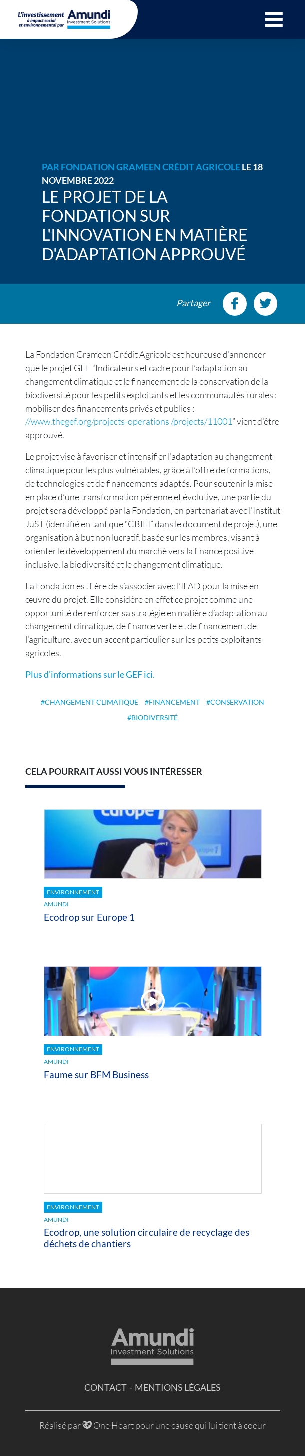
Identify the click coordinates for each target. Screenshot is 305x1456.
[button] (274, 19)
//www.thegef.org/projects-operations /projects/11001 (128, 421)
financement (174, 702)
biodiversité (154, 717)
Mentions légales (178, 1387)
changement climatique (91, 702)
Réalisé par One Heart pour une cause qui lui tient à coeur (152, 1425)
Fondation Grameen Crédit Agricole (150, 166)
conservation (237, 702)
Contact (105, 1387)
